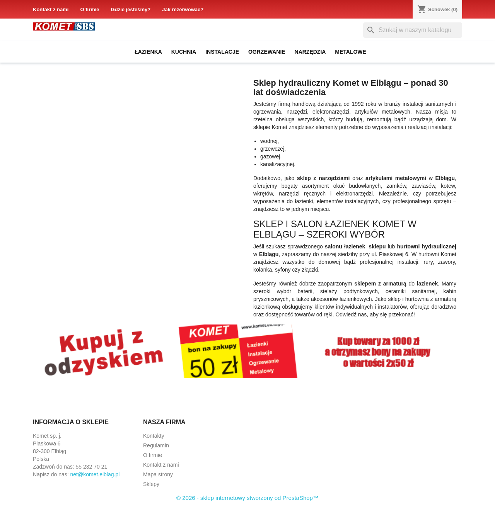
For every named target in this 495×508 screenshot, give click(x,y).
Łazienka (148, 52)
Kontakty (153, 436)
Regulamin (156, 445)
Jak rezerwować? (182, 9)
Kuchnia (183, 52)
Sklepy (151, 484)
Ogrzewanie (266, 52)
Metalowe (350, 52)
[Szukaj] (412, 30)
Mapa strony (158, 474)
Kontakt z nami (50, 9)
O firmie (89, 9)
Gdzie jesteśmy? (131, 9)
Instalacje (222, 52)
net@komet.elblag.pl (95, 474)
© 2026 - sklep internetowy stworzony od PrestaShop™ (247, 497)
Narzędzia (310, 52)
